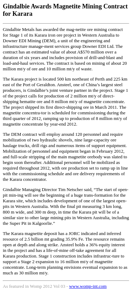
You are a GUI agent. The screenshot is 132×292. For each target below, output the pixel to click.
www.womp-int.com (88, 286)
